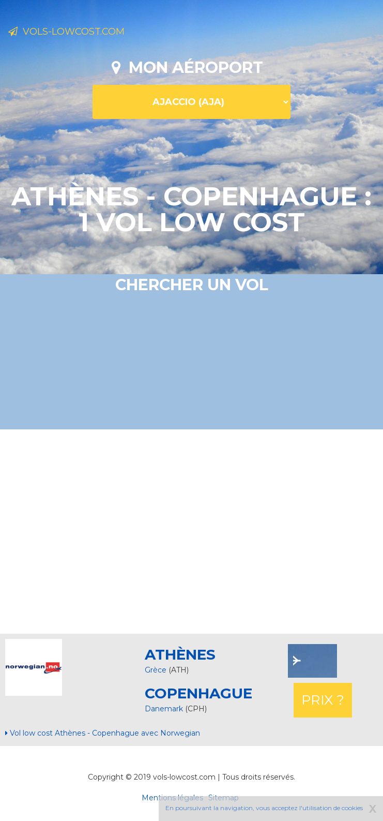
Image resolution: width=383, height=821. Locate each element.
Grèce (155, 670)
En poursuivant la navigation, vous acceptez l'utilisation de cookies (264, 808)
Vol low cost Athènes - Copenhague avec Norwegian (102, 733)
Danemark (165, 708)
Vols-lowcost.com (66, 31)
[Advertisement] (195, 530)
